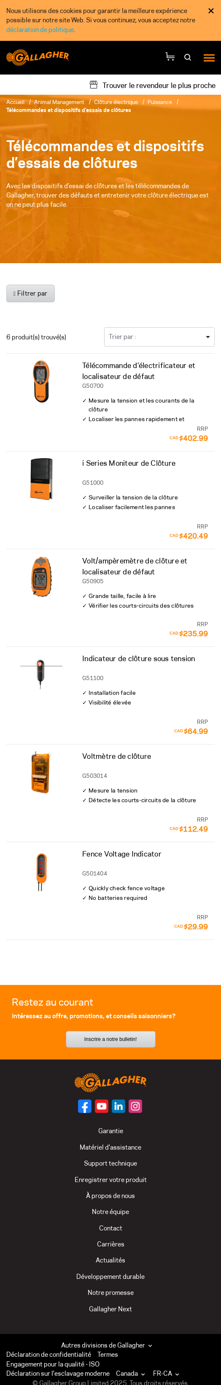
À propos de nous (110, 1195)
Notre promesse (111, 1292)
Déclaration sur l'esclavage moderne (58, 1373)
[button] (132, 1373)
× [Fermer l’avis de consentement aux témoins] (211, 11)
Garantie (110, 1130)
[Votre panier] (170, 57)
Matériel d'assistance (110, 1147)
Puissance (160, 102)
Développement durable (110, 1276)
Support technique (110, 1163)
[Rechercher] (188, 60)
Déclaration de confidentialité (48, 1354)
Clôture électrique (116, 102)
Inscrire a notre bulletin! (110, 1039)
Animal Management (59, 102)
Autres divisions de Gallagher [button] (107, 1345)
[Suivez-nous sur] (84, 1106)
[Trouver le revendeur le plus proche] (152, 84)
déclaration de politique (40, 29)
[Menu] (209, 57)
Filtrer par (30, 293)
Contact (110, 1228)
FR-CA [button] (167, 1373)
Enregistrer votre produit (111, 1179)
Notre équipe (110, 1211)
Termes (107, 1354)
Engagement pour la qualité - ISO (53, 1364)
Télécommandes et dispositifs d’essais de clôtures (68, 110)
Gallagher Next (110, 1309)
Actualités (110, 1260)
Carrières (110, 1244)
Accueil (15, 102)
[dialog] (110, 20)
